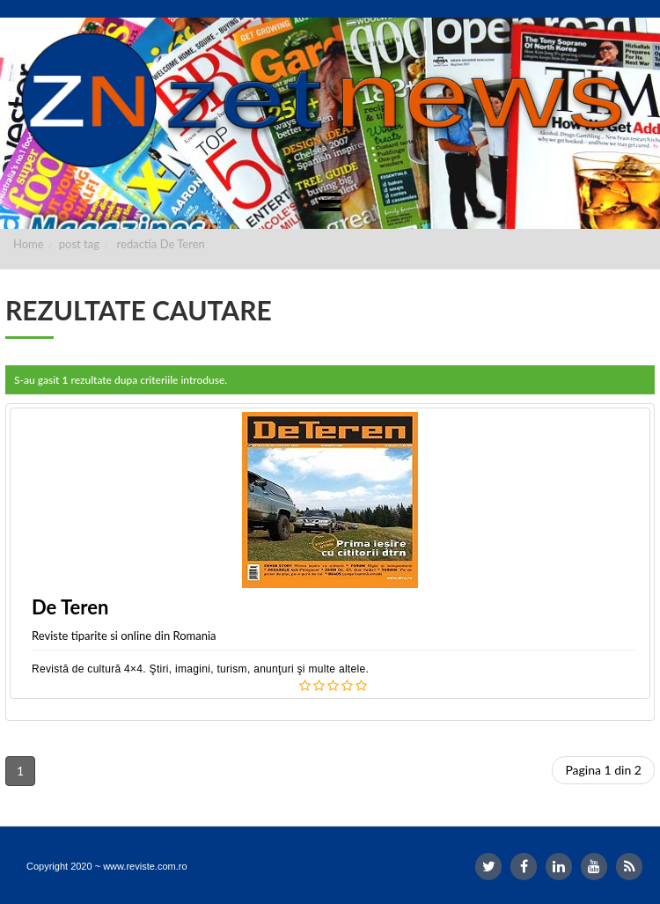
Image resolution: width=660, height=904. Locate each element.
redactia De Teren (161, 244)
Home (28, 244)
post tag (79, 244)
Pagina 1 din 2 (603, 769)
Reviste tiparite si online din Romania (124, 635)
